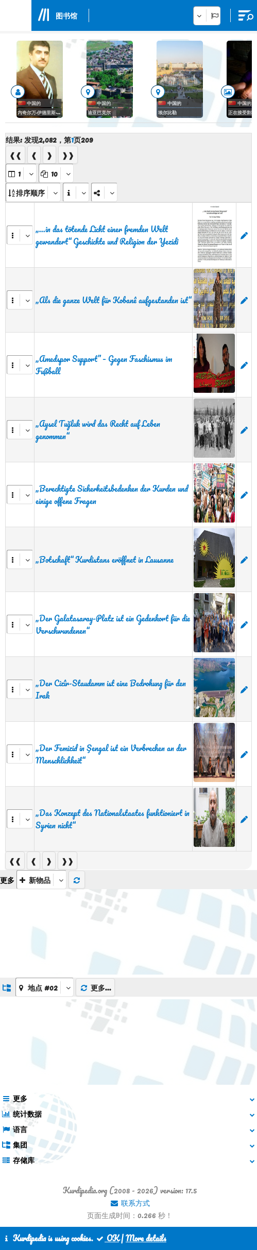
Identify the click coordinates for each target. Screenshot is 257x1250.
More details (146, 1238)
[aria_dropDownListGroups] (44, 987)
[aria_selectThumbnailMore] (41, 880)
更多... (95, 987)
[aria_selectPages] (21, 173)
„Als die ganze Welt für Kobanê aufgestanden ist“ (113, 300)
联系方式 (130, 1202)
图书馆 (66, 15)
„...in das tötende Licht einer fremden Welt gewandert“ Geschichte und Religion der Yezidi (107, 235)
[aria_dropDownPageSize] (56, 173)
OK (107, 1238)
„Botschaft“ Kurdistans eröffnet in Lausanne (105, 559)
